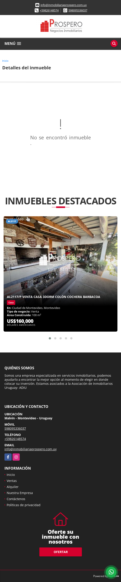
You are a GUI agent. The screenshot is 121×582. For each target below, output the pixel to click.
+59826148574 (49, 10)
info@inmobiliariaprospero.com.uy (63, 5)
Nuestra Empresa (20, 493)
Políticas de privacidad (23, 505)
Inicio (5, 60)
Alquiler (13, 487)
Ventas (12, 481)
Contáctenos (16, 499)
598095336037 (77, 10)
